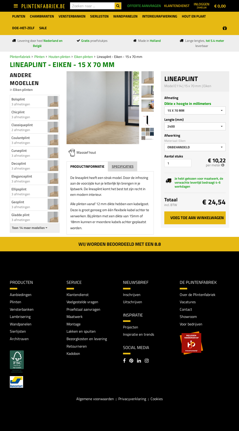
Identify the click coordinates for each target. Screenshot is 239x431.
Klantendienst (78, 294)
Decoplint (18, 163)
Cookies (157, 399)
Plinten (39, 56)
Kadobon (73, 353)
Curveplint (19, 150)
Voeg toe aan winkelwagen (197, 218)
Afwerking (172, 135)
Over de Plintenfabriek (197, 294)
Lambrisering (20, 316)
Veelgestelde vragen (82, 302)
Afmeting (171, 97)
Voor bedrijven (191, 324)
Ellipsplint (18, 189)
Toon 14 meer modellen (29, 227)
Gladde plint (20, 214)
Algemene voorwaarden (95, 399)
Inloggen (201, 5)
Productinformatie (87, 166)
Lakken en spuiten (81, 331)
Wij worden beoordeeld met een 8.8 (119, 244)
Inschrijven (132, 294)
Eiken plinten (83, 56)
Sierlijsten (18, 331)
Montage (74, 324)
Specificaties (123, 166)
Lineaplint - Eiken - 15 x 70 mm (119, 56)
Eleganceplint (21, 176)
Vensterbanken (22, 309)
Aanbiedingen (21, 294)
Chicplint (18, 112)
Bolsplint (18, 99)
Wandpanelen (21, 324)
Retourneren (77, 346)
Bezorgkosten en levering (87, 339)
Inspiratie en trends (138, 334)
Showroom (188, 316)
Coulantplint (20, 137)
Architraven (19, 339)
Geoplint (17, 202)
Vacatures (188, 302)
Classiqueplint (22, 125)
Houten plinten (59, 56)
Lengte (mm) (174, 119)
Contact (186, 309)
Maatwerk (75, 316)
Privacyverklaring (132, 399)
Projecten (130, 327)
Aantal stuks (173, 156)
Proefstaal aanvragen (83, 309)
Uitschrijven (132, 302)
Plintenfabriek (20, 56)
